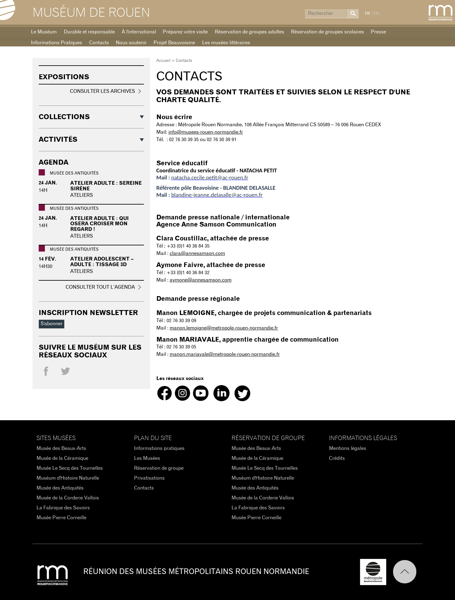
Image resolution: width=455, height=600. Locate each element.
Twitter (65, 373)
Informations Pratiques (56, 42)
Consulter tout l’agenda (100, 287)
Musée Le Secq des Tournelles (70, 468)
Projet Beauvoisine (174, 42)
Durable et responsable (89, 31)
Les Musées (147, 458)
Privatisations (149, 478)
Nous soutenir (131, 42)
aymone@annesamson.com (201, 280)
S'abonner (52, 323)
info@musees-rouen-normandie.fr (205, 132)
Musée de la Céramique (62, 458)
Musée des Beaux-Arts (61, 448)
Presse (378, 31)
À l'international (139, 31)
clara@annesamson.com (197, 253)
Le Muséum (44, 31)
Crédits (337, 458)
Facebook (46, 373)
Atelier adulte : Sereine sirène (106, 186)
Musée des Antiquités (60, 488)
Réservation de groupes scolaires (327, 31)
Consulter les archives (102, 91)
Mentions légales (347, 448)
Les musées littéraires (226, 42)
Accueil (163, 61)
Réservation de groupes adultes (249, 31)
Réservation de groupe (159, 468)
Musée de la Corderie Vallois (68, 497)
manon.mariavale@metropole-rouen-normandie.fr (225, 354)
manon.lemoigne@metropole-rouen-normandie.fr (224, 328)
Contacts (99, 42)
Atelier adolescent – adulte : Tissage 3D (101, 262)
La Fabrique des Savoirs (63, 507)
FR (367, 14)
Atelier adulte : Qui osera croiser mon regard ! (99, 224)
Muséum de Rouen (91, 13)
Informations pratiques (159, 448)
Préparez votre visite (185, 31)
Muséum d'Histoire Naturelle (68, 478)
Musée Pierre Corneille (61, 517)
